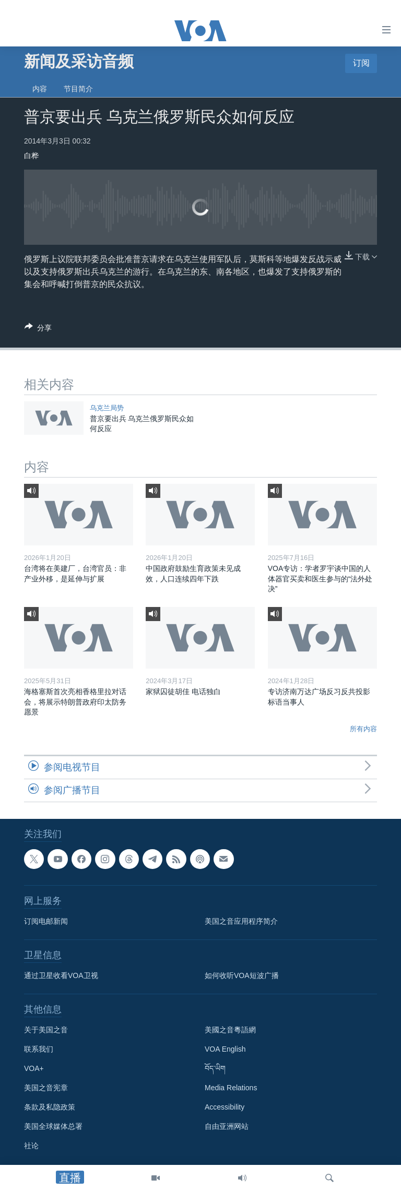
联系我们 (38, 1049)
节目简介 (78, 89)
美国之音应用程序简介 (241, 921)
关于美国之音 (46, 1030)
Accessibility (224, 1107)
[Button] (38, 329)
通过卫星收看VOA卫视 (61, 975)
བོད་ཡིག (215, 1068)
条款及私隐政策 (49, 1107)
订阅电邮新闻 (46, 921)
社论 (31, 1145)
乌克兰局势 (107, 408)
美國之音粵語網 (230, 1030)
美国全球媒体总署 (53, 1126)
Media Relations (231, 1087)
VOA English (225, 1049)
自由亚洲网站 (227, 1126)
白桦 (31, 155)
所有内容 (363, 729)
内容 (39, 89)
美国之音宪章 (46, 1087)
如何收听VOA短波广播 (242, 975)
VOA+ (34, 1068)
